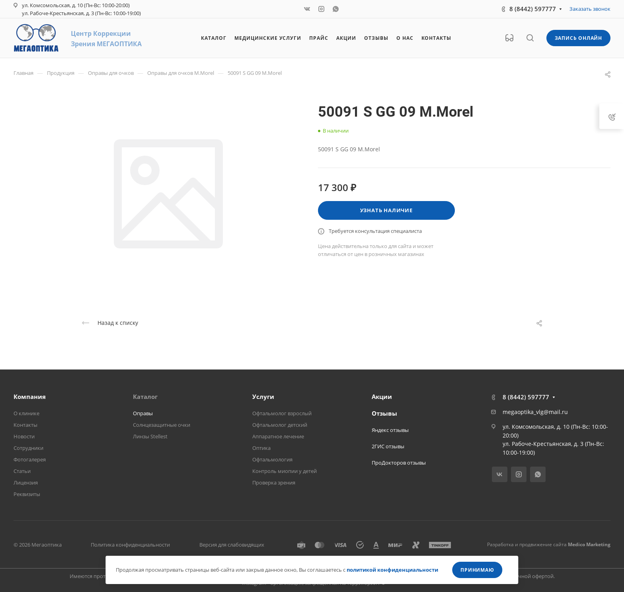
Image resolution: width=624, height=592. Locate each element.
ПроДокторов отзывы (399, 462)
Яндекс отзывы (390, 430)
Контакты (25, 424)
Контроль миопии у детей (284, 471)
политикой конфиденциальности (392, 569)
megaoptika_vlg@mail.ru (535, 412)
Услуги (263, 397)
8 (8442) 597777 (532, 9)
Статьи (22, 471)
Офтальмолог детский (279, 424)
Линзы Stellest (150, 436)
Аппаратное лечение (278, 436)
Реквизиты (27, 494)
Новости (24, 436)
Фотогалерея (30, 459)
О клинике (26, 413)
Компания (30, 397)
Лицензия (26, 482)
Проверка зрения (273, 482)
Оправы (143, 413)
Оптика (261, 447)
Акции (382, 397)
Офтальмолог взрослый (282, 413)
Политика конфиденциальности (130, 544)
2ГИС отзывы (388, 446)
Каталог (145, 397)
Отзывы (384, 413)
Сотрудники (28, 447)
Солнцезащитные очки (161, 424)
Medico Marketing (589, 544)
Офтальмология (272, 459)
